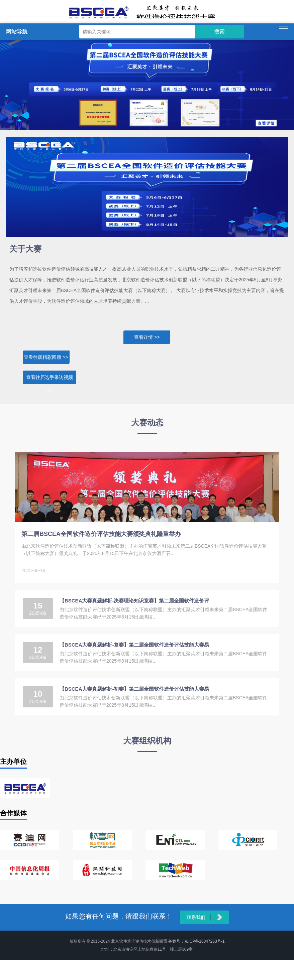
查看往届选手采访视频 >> (49, 379)
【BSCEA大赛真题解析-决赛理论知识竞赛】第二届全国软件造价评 (134, 600)
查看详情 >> (147, 337)
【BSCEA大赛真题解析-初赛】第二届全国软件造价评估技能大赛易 (134, 689)
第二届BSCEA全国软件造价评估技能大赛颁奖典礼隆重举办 (101, 534)
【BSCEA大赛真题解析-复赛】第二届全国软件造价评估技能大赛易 (134, 645)
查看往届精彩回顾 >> (46, 357)
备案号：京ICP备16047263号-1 (196, 941)
